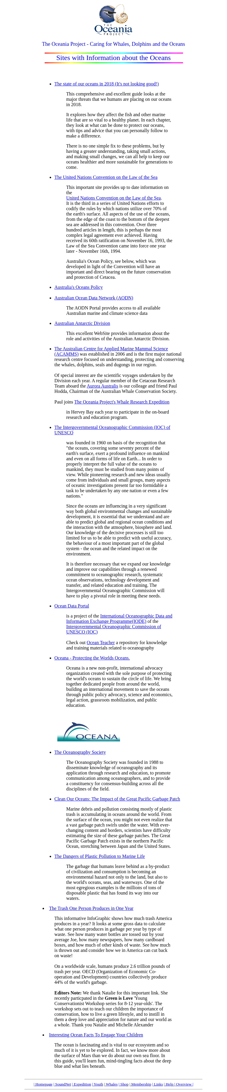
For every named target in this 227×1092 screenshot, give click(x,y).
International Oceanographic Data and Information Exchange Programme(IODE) (119, 618)
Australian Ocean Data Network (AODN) (93, 297)
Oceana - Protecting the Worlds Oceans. (92, 657)
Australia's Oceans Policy (78, 287)
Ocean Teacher (101, 642)
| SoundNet (62, 1084)
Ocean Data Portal (71, 605)
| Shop (123, 1084)
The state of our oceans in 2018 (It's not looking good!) (106, 83)
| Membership (140, 1084)
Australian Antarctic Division (82, 323)
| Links (157, 1084)
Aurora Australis (102, 385)
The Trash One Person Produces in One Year (91, 908)
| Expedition (81, 1084)
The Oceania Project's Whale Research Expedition (121, 401)
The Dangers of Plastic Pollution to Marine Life (99, 856)
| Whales (111, 1084)
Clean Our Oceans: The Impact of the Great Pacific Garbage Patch (117, 798)
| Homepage (43, 1084)
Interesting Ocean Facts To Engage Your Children (96, 1034)
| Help (169, 1084)
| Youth (97, 1084)
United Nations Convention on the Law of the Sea (113, 197)
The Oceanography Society (80, 752)
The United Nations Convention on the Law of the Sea (106, 177)
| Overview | (184, 1084)
